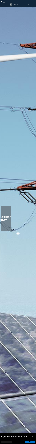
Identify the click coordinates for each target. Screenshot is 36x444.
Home (11, 4)
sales (29, 4)
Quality (26, 4)
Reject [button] (27, 442)
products (22, 4)
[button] (35, 435)
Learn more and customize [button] (6, 442)
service (18, 4)
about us (14, 4)
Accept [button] (33, 442)
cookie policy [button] (13, 437)
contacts (32, 4)
